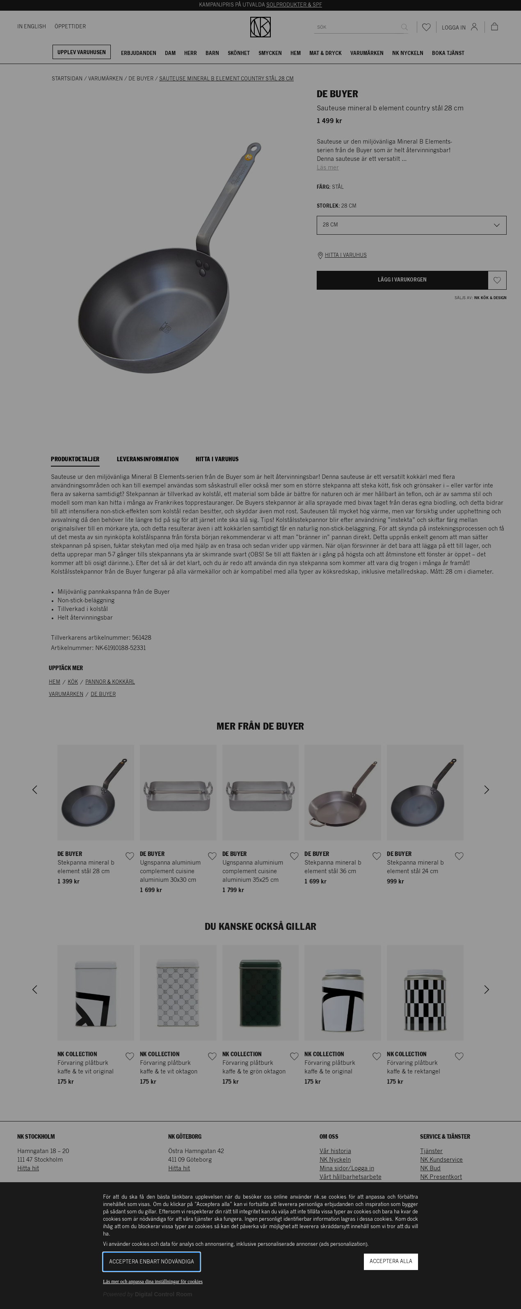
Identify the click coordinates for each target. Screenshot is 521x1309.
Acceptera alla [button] (391, 1261)
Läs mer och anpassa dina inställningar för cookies (153, 1281)
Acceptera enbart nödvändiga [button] (151, 1262)
